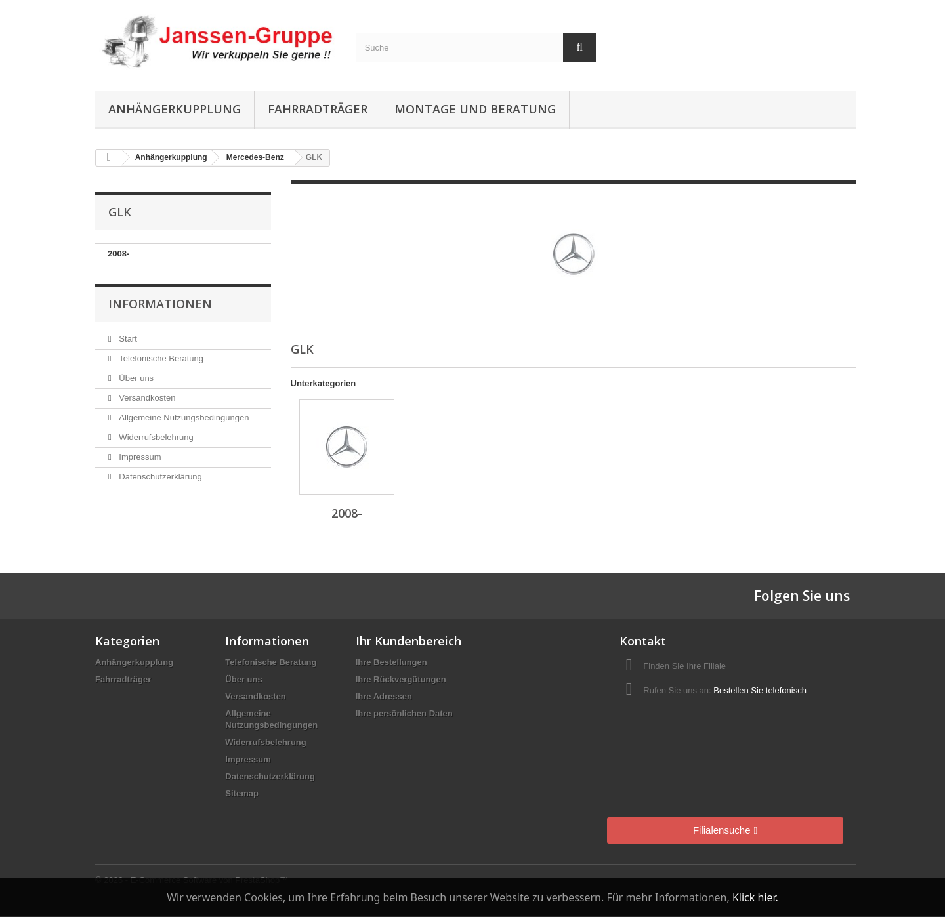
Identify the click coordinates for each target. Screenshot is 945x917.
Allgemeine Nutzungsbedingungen (183, 417)
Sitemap (242, 793)
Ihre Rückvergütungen (401, 679)
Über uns (135, 378)
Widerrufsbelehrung (155, 437)
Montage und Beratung (475, 109)
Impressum (139, 457)
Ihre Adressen (384, 696)
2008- (118, 253)
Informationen (160, 304)
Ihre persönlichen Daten (404, 713)
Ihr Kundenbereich (408, 641)
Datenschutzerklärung (159, 476)
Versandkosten (146, 398)
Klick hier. (755, 897)
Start (127, 339)
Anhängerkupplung (174, 109)
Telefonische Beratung (160, 358)
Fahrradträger (318, 109)
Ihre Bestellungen (391, 662)
